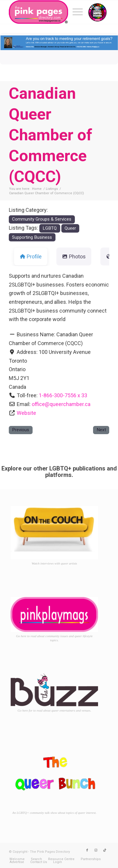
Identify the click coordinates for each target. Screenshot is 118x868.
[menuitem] (75, 12)
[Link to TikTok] (104, 850)
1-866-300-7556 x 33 (63, 395)
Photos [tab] (74, 256)
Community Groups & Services (41, 219)
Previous (20, 429)
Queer (70, 228)
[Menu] (75, 12)
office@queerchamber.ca (61, 404)
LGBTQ (50, 228)
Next (101, 429)
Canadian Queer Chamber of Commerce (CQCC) (50, 135)
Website (26, 413)
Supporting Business (32, 237)
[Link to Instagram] (96, 850)
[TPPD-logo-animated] (49, 12)
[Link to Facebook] (87, 850)
